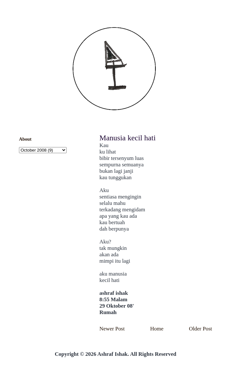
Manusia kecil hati (127, 138)
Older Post (200, 329)
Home (156, 329)
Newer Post (112, 329)
